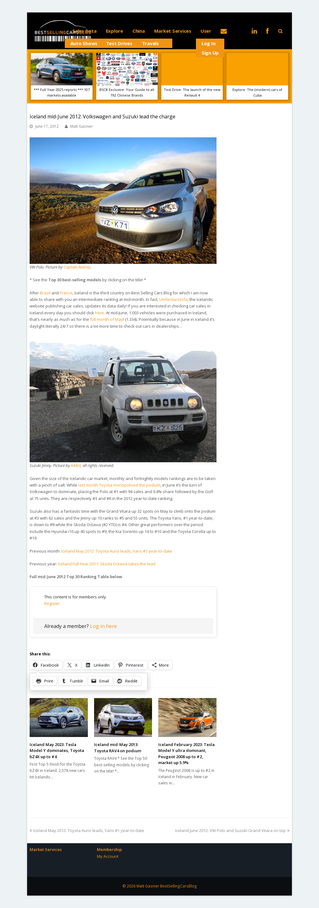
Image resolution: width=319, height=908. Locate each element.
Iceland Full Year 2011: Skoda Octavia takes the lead (106, 564)
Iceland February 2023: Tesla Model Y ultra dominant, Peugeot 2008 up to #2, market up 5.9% (186, 754)
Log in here (103, 626)
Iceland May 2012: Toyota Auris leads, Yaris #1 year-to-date (116, 551)
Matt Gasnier (81, 126)
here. (100, 313)
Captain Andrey (77, 267)
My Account (107, 856)
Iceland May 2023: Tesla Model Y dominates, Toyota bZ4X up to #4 (57, 750)
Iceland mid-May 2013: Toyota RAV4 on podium (117, 747)
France (66, 293)
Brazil (45, 293)
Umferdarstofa (173, 299)
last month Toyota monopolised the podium (119, 485)
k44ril (76, 465)
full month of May (106, 319)
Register (52, 603)
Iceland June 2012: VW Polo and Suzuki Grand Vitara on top (232, 830)
